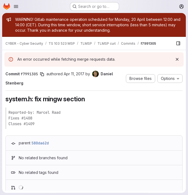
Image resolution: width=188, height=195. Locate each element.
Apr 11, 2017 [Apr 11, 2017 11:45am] (74, 74)
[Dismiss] (177, 59)
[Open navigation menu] (16, 6)
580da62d (40, 143)
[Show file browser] (178, 43)
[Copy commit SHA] (42, 74)
